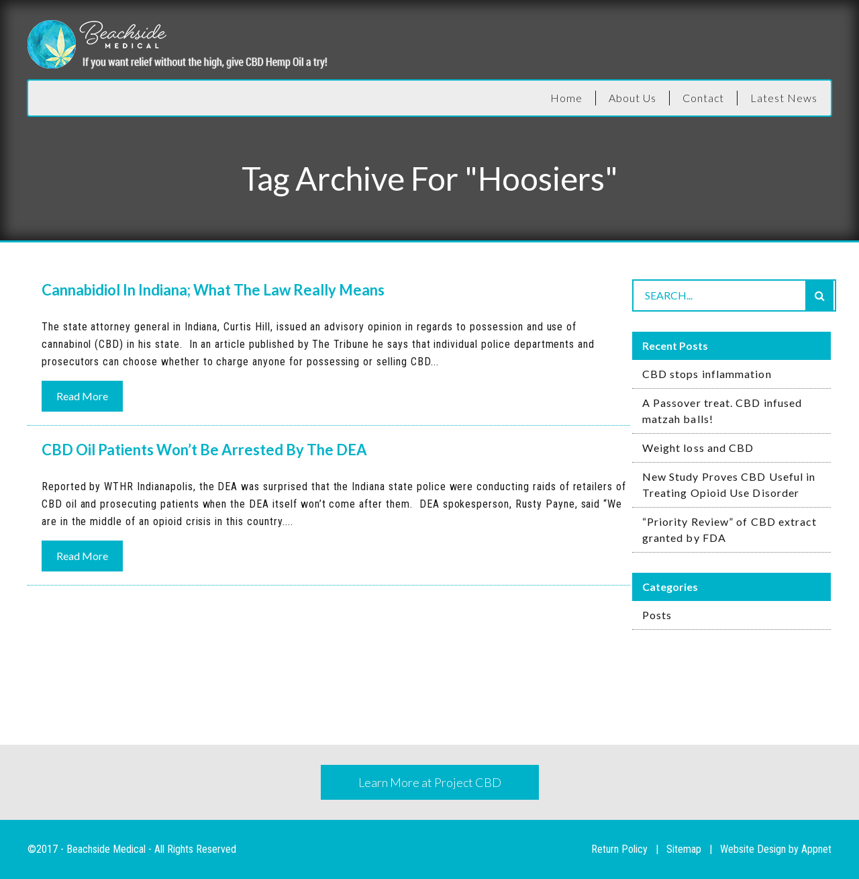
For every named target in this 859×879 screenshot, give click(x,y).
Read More (82, 395)
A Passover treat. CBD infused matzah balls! (722, 410)
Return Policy (619, 849)
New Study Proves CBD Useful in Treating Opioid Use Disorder (728, 484)
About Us (632, 97)
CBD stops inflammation (707, 373)
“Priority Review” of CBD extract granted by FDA (729, 529)
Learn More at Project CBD (429, 782)
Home (566, 97)
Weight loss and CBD (698, 447)
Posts (657, 614)
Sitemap (683, 849)
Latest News (783, 97)
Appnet (816, 849)
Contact (704, 97)
